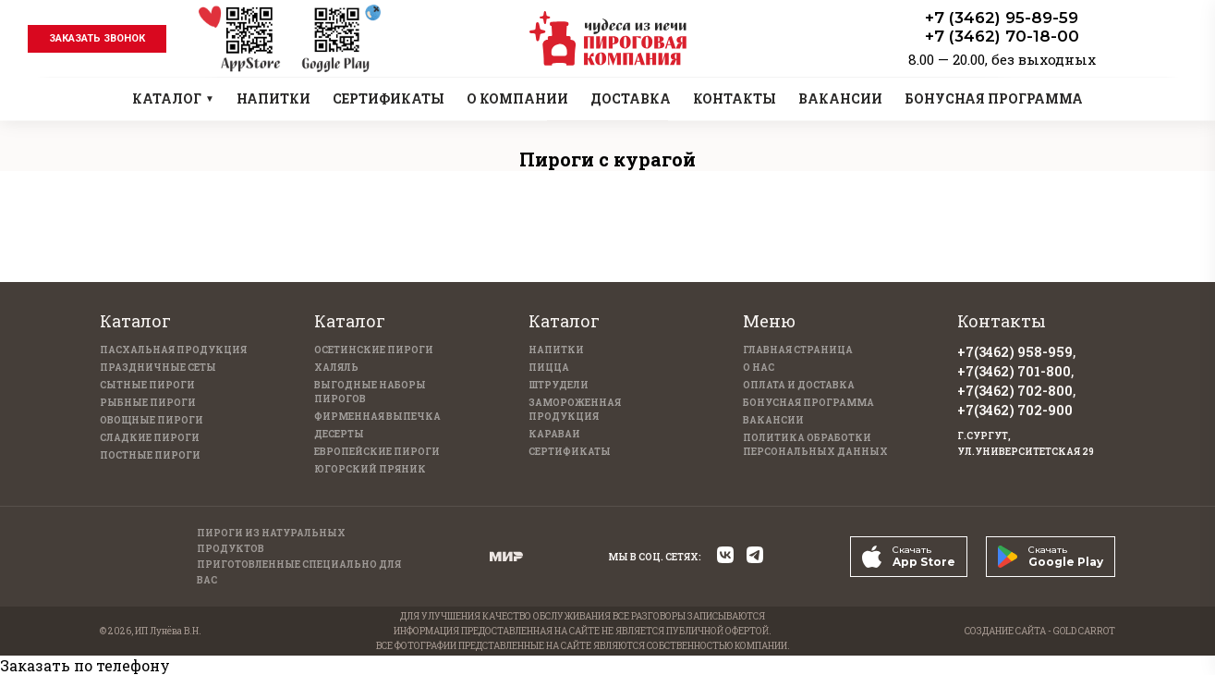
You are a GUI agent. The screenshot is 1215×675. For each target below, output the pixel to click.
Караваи (554, 434)
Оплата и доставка (799, 385)
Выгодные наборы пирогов (370, 392)
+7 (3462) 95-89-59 (1001, 17)
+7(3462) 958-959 (1015, 352)
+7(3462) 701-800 (1014, 371)
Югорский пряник (370, 469)
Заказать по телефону (85, 665)
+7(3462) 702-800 (1015, 390)
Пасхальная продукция (173, 350)
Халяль (336, 368)
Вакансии (773, 420)
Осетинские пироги (373, 350)
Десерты (339, 434)
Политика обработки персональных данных (815, 445)
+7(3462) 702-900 (1015, 410)
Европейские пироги (377, 452)
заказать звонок (97, 38)
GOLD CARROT (1084, 631)
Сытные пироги (147, 385)
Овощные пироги (151, 420)
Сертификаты (570, 452)
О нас (758, 368)
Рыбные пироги (148, 403)
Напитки (556, 350)
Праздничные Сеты (158, 368)
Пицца (549, 368)
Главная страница (798, 350)
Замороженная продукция (575, 410)
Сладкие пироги (150, 438)
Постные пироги (150, 455)
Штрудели (559, 385)
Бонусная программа (808, 403)
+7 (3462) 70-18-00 (1002, 36)
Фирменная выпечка (377, 417)
